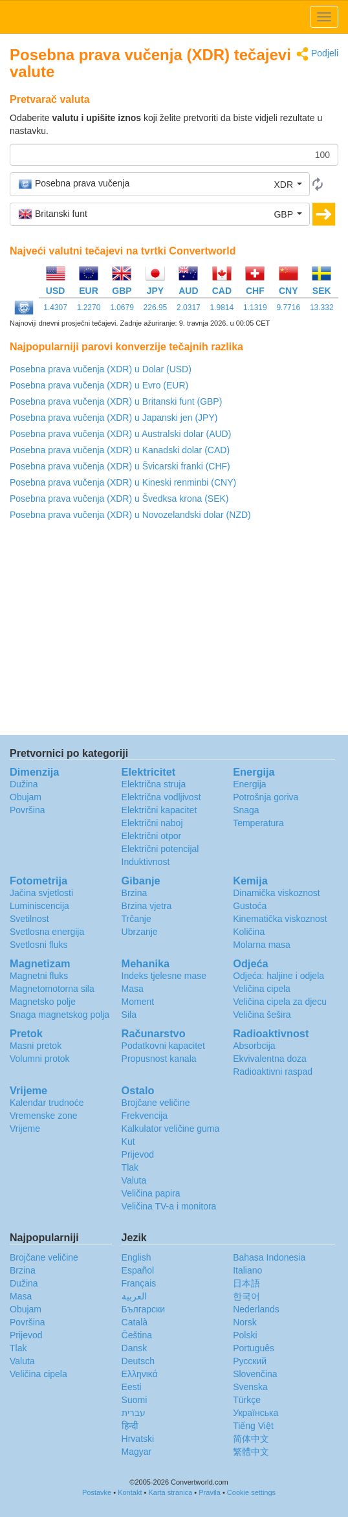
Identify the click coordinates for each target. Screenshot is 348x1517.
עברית (134, 1413)
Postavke (96, 1492)
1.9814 (222, 307)
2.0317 (189, 307)
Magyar (137, 1451)
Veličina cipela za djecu (280, 1001)
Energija (249, 784)
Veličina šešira (262, 1014)
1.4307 (55, 307)
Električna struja (154, 784)
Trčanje (136, 919)
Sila (129, 1014)
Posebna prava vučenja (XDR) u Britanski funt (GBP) (116, 401)
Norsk (245, 1322)
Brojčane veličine (156, 1102)
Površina (27, 810)
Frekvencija (145, 1115)
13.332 (322, 307)
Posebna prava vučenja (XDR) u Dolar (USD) (100, 369)
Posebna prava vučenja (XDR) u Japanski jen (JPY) (113, 417)
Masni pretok (35, 1045)
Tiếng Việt (253, 1426)
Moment (138, 1001)
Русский (249, 1361)
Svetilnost (29, 919)
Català (134, 1322)
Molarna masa (261, 944)
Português (253, 1348)
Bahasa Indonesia (269, 1257)
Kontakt (130, 1492)
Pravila (210, 1492)
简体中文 (251, 1438)
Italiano (247, 1270)
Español (138, 1270)
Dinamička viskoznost (276, 893)
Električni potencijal (160, 849)
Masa (133, 988)
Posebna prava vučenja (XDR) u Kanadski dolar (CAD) (120, 450)
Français (139, 1283)
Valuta (134, 1180)
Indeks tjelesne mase (164, 976)
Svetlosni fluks (38, 944)
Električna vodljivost (161, 797)
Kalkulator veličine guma (171, 1128)
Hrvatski (138, 1438)
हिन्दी (130, 1426)
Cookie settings (251, 1492)
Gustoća (249, 906)
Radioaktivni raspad (272, 1071)
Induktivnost (146, 862)
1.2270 (89, 307)
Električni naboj (152, 823)
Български (143, 1309)
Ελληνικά (140, 1374)
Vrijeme (25, 1128)
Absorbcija (254, 1045)
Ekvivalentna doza (270, 1058)
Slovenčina (255, 1374)
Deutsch (138, 1361)
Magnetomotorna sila (52, 988)
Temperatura (258, 823)
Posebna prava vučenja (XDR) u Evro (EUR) (99, 385)
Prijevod (138, 1154)
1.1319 (255, 307)
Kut (128, 1141)
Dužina (24, 784)
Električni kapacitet (159, 810)
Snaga (246, 810)
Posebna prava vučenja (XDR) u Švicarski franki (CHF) (120, 466)
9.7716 (288, 307)
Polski (245, 1335)
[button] (160, 184)
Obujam (25, 797)
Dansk (134, 1348)
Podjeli (317, 54)
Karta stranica (170, 1492)
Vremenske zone (44, 1115)
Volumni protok (40, 1058)
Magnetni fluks (39, 976)
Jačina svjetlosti (41, 893)
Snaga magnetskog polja (59, 1014)
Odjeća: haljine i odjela (278, 976)
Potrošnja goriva (265, 797)
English (136, 1257)
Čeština (137, 1335)
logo (174, 17)
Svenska (250, 1387)
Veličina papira (151, 1193)
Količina (249, 932)
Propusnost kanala (159, 1058)
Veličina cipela (261, 988)
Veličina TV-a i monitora (169, 1206)
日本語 (246, 1283)
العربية (134, 1296)
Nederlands (256, 1309)
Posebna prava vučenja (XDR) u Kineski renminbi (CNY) (123, 482)
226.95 (156, 307)
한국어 (246, 1296)
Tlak (130, 1167)
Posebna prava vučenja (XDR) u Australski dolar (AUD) (120, 434)
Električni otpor (152, 836)
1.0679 (122, 307)
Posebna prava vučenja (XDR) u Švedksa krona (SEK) (119, 498)
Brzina (134, 893)
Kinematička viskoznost (280, 919)
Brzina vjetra (147, 906)
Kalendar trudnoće (46, 1102)
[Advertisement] (174, 631)
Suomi (134, 1400)
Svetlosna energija (47, 932)
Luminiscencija (39, 906)
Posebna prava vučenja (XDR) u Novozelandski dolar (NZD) (130, 515)
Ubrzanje (140, 932)
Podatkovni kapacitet (163, 1045)
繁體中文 (251, 1451)
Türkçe (247, 1400)
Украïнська (255, 1413)
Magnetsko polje (43, 1001)
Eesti (132, 1387)
